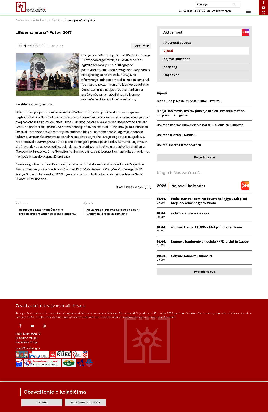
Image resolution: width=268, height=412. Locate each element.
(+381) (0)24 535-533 (190, 11)
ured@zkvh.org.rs (28, 337)
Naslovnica (22, 20)
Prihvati (42, 403)
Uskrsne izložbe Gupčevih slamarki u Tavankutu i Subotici (200, 125)
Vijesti (55, 20)
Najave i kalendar (176, 59)
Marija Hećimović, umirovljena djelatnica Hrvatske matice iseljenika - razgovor (201, 113)
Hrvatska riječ (134, 187)
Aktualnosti (40, 20)
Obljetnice (171, 75)
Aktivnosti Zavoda (177, 43)
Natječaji (170, 67)
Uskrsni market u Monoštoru (179, 145)
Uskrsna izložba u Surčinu (176, 135)
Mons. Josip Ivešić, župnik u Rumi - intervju (189, 101)
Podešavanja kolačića (85, 403)
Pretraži (232, 5)
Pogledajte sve (204, 157)
